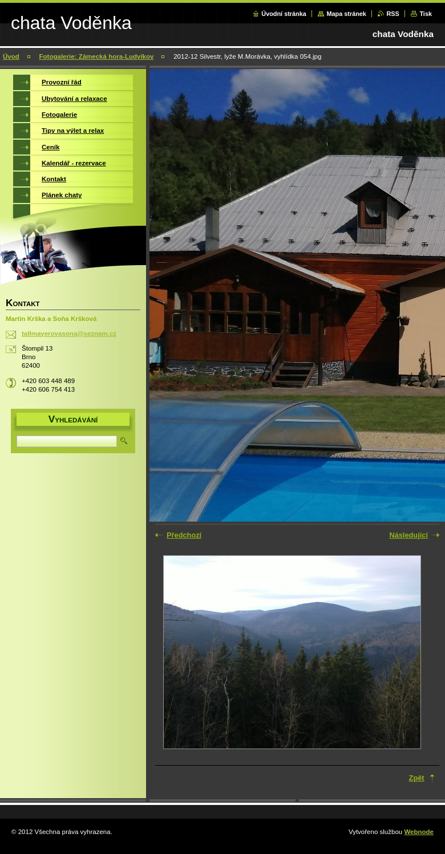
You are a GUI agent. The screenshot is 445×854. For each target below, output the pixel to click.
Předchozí (184, 535)
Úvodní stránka (283, 13)
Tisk (425, 13)
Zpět (416, 778)
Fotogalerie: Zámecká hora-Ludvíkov (96, 56)
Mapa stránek (346, 13)
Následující (408, 535)
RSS (392, 13)
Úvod (11, 56)
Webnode (419, 831)
